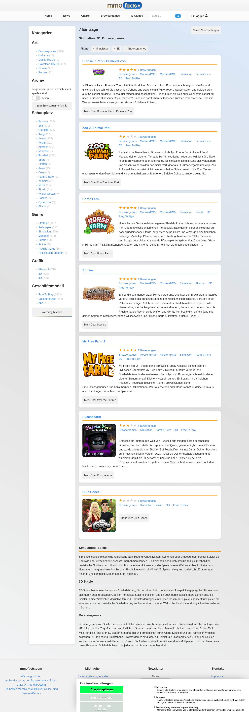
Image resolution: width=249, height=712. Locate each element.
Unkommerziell (47, 298)
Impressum (217, 676)
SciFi (41, 125)
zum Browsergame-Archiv (52, 105)
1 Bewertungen (147, 70)
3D (40, 277)
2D (40, 273)
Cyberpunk (44, 202)
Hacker (42, 198)
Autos (41, 168)
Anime (42, 138)
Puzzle (42, 240)
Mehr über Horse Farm (97, 253)
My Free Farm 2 (93, 341)
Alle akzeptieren (102, 689)
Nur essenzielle (101, 697)
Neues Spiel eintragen (206, 30)
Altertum (43, 147)
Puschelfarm (91, 417)
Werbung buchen (52, 312)
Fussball (43, 155)
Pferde (42, 189)
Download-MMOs (48, 64)
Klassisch (44, 269)
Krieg (41, 134)
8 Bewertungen (147, 425)
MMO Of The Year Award (31, 684)
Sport (41, 159)
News (66, 15)
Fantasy (43, 121)
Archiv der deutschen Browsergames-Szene (31, 680)
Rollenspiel (44, 227)
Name (155, 676)
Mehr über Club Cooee (134, 518)
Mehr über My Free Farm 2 (100, 400)
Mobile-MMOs (46, 59)
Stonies (88, 270)
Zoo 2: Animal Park (96, 128)
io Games (137, 15)
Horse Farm (91, 199)
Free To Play (45, 294)
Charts (85, 15)
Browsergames (110, 15)
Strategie (43, 223)
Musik (41, 185)
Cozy (41, 172)
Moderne (43, 151)
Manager (43, 235)
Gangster (43, 129)
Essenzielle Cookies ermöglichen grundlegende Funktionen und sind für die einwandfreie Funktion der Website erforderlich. (197, 690)
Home (48, 15)
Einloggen (199, 15)
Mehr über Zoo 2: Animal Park (102, 182)
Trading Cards (46, 248)
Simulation (44, 231)
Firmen (42, 68)
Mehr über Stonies (95, 324)
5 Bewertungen (147, 136)
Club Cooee (91, 492)
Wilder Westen (47, 193)
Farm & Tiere (46, 176)
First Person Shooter (50, 252)
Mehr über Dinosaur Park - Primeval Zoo (108, 111)
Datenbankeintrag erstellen (93, 676)
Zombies (43, 181)
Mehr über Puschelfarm (98, 475)
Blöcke (42, 206)
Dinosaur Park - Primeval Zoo (104, 61)
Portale (42, 72)
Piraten (42, 164)
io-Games (44, 55)
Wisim (42, 142)
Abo (40, 303)
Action (42, 244)
